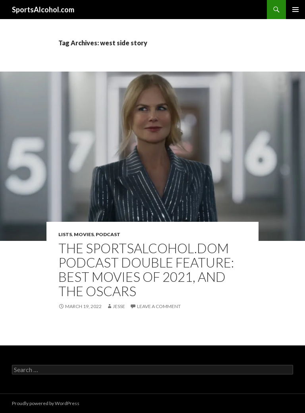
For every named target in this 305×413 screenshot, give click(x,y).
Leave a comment (159, 306)
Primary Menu (295, 9)
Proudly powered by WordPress (45, 403)
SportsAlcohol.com (43, 9)
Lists (65, 234)
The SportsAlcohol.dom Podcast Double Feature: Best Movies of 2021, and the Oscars (146, 269)
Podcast (108, 234)
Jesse (119, 306)
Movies (84, 234)
